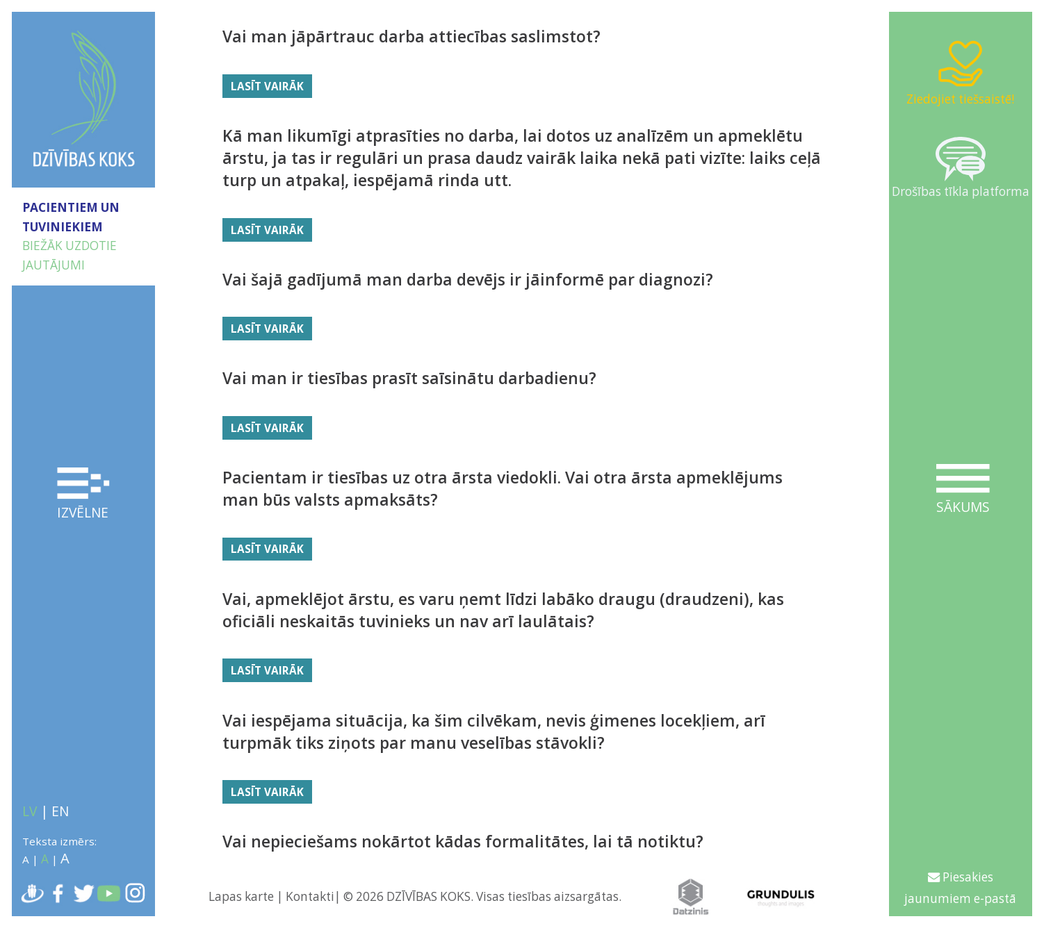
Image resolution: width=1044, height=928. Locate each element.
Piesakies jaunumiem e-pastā (960, 887)
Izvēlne (84, 494)
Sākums (963, 490)
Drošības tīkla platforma (960, 168)
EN (60, 811)
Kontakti (310, 896)
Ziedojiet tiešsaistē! (960, 72)
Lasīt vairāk (267, 86)
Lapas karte (241, 896)
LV (29, 811)
